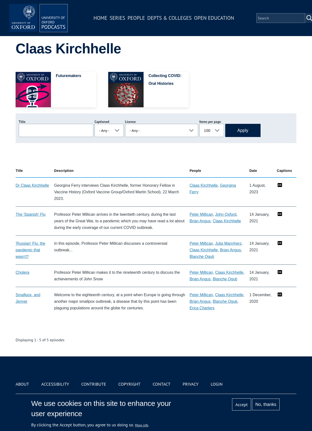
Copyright (129, 384)
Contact (161, 384)
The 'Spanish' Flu (31, 214)
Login (217, 384)
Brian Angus (200, 221)
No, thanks (265, 404)
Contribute (93, 384)
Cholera (22, 272)
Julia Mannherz (228, 243)
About (22, 384)
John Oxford (225, 214)
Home (100, 18)
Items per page (210, 121)
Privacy (190, 384)
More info (141, 425)
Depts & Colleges (169, 18)
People (136, 18)
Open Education (214, 18)
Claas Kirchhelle (204, 185)
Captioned (102, 121)
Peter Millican (201, 214)
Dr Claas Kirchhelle (32, 185)
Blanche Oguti (202, 257)
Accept (241, 404)
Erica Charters (202, 308)
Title (22, 121)
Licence (130, 121)
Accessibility (55, 384)
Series (117, 18)
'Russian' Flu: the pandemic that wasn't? (30, 250)
